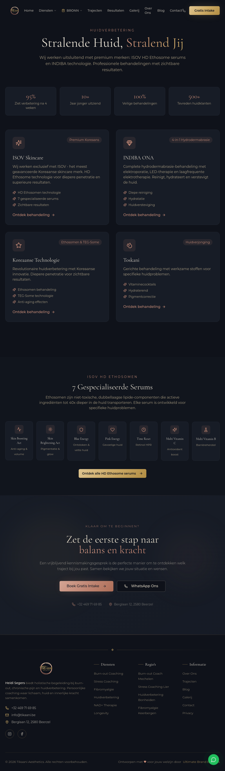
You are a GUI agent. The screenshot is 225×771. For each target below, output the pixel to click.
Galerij (187, 697)
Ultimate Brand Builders (201, 762)
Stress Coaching (106, 681)
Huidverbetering (106, 697)
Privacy (187, 713)
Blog (185, 689)
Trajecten (189, 681)
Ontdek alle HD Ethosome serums (112, 473)
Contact (188, 705)
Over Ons (189, 673)
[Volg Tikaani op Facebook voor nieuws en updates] (22, 733)
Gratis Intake (204, 11)
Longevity (101, 713)
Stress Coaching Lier (153, 687)
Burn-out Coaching (108, 673)
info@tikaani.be (20, 715)
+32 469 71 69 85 (20, 708)
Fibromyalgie (104, 689)
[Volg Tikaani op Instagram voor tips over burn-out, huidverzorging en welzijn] (9, 733)
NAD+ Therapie (105, 705)
